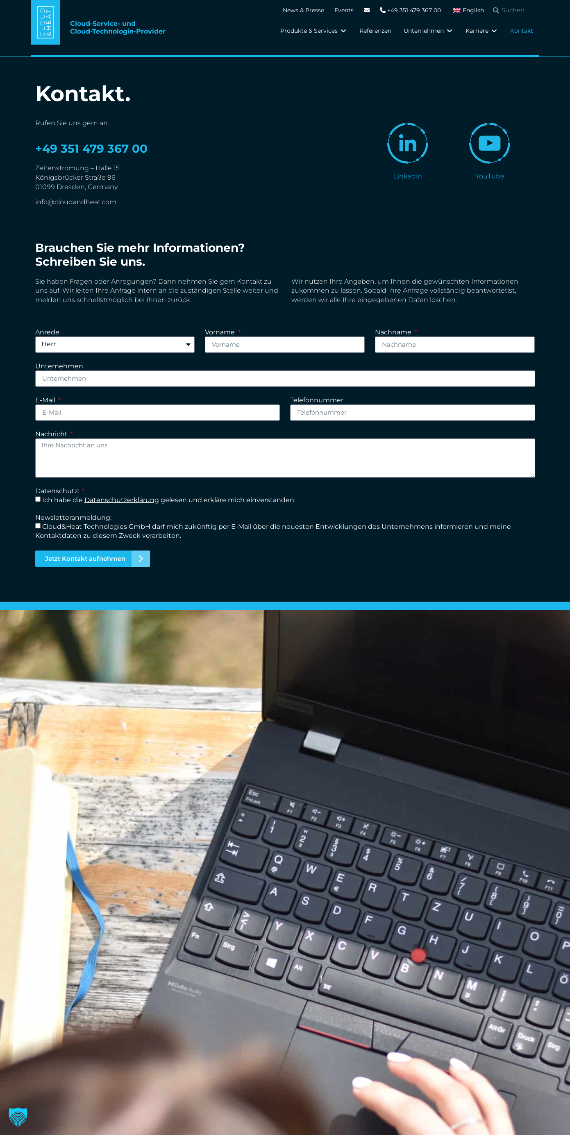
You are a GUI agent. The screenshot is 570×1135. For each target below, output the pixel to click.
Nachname (394, 332)
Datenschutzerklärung (121, 499)
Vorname (220, 332)
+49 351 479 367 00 (410, 10)
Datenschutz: (58, 491)
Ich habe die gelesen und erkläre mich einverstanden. (168, 499)
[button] (313, 30)
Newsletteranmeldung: (73, 517)
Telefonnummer (316, 400)
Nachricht (52, 434)
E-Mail (46, 400)
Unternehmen (59, 366)
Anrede (47, 332)
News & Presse (303, 10)
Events (344, 10)
